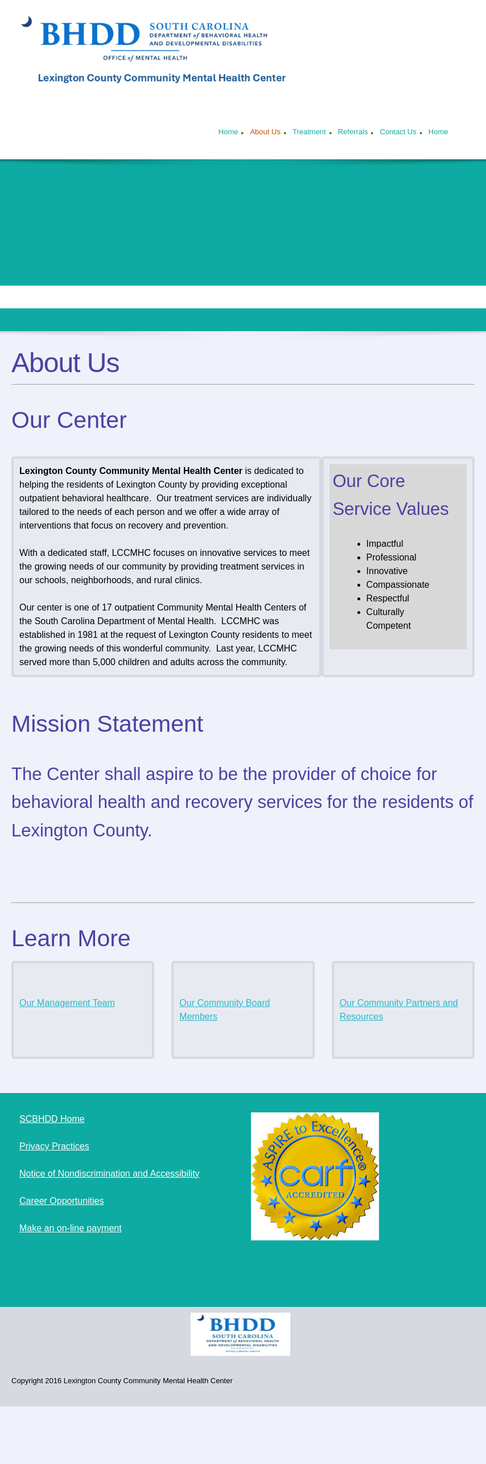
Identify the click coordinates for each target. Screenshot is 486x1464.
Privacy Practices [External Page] (54, 1146)
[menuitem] (228, 133)
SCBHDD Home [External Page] (52, 1119)
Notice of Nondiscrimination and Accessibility (109, 1173)
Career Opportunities (61, 1201)
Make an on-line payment (70, 1228)
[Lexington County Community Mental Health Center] (159, 52)
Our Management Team (67, 1003)
